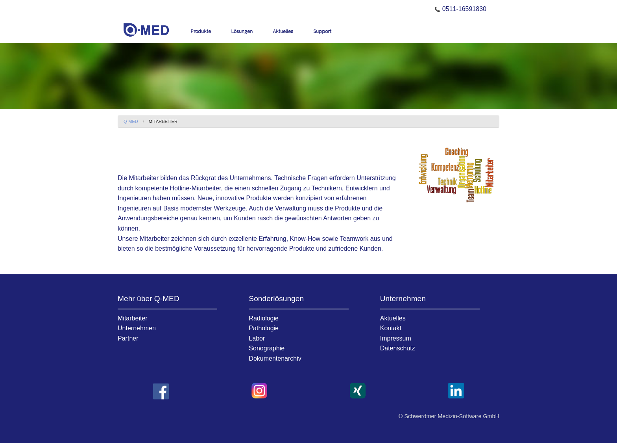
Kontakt (390, 328)
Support (322, 31)
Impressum (395, 338)
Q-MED (131, 121)
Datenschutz (397, 348)
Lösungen (242, 31)
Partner (128, 338)
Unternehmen (137, 328)
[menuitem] (205, 31)
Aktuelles (283, 31)
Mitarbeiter (163, 121)
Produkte (200, 31)
